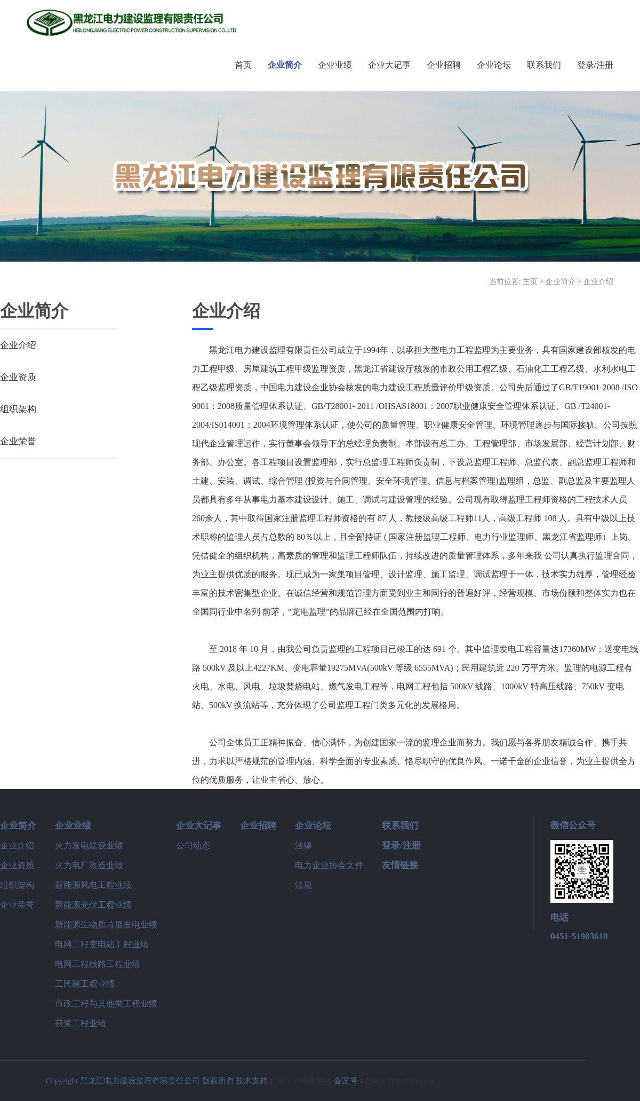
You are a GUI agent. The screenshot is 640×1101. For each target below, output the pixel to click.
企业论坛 (313, 826)
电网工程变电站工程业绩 (102, 944)
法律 (303, 845)
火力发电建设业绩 (89, 845)
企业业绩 (73, 826)
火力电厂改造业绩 (89, 865)
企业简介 (560, 282)
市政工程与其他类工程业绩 (106, 1003)
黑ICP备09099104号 (400, 1080)
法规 (303, 885)
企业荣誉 (18, 441)
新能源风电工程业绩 (93, 885)
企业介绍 (598, 282)
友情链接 (400, 865)
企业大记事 (198, 826)
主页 (530, 282)
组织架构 (18, 409)
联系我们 (400, 826)
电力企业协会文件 (329, 865)
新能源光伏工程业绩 (93, 904)
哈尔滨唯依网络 (304, 1080)
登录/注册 (401, 845)
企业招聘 (258, 826)
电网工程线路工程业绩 (97, 964)
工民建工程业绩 (85, 983)
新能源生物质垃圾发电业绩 (106, 924)
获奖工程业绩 (80, 1023)
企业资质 (18, 377)
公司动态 (193, 845)
